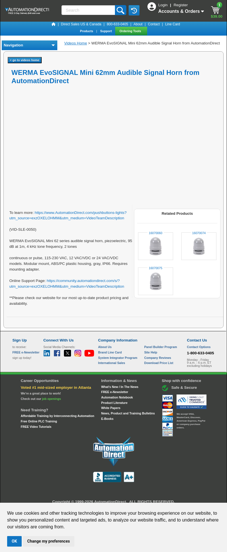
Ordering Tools (130, 31)
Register (181, 5)
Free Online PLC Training (39, 421)
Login (163, 5)
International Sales (111, 363)
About (137, 24)
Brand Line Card (110, 352)
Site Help (150, 352)
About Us (105, 347)
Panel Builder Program (160, 347)
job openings (51, 398)
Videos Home (75, 43)
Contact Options (199, 347)
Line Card (172, 24)
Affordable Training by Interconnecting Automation (57, 416)
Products (87, 31)
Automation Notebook (117, 397)
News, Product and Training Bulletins (128, 413)
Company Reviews (157, 357)
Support (106, 31)
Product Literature (114, 402)
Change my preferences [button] (48, 541)
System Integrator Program (117, 357)
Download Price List (158, 363)
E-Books (107, 418)
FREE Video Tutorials (36, 426)
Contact (154, 24)
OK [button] (14, 541)
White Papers (111, 408)
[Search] (88, 10)
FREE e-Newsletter (114, 392)
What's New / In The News (119, 387)
